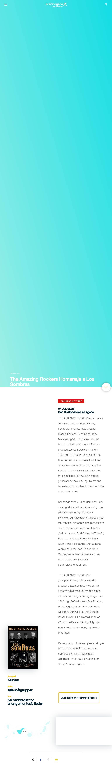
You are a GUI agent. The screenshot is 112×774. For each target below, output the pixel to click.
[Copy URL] (48, 760)
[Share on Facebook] (40, 760)
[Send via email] (56, 760)
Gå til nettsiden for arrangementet (79, 697)
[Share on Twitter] (32, 760)
